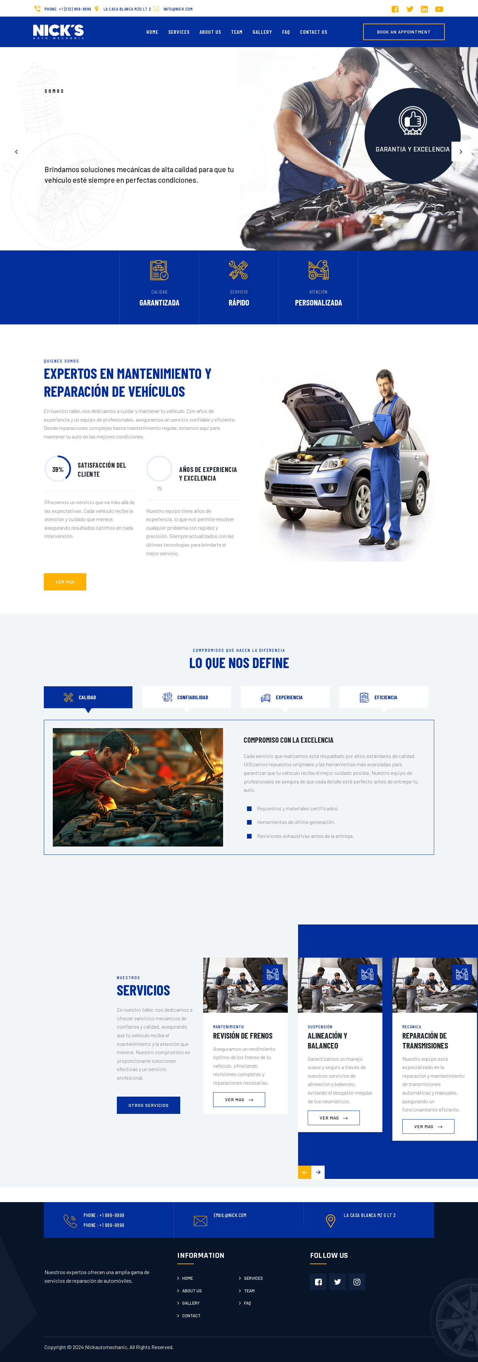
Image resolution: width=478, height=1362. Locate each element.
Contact (191, 1315)
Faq (247, 1303)
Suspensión (320, 1026)
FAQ (286, 32)
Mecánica (411, 1026)
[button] (461, 152)
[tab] (88, 697)
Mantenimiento (228, 1026)
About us (192, 1290)
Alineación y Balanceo (327, 1040)
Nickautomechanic (106, 1347)
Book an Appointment (404, 31)
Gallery (262, 32)
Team (237, 32)
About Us (210, 32)
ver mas (65, 581)
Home (152, 32)
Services (179, 32)
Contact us (313, 32)
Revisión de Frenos (243, 1035)
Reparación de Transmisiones (425, 1040)
